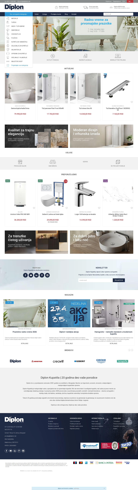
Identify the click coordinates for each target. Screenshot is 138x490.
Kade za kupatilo (20, 122)
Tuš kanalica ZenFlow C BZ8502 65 (118, 125)
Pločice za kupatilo (118, 440)
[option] (69, 41)
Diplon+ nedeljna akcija (69, 348)
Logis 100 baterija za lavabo (85, 230)
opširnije (76, 488)
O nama (50, 437)
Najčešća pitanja (74, 445)
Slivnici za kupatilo (118, 122)
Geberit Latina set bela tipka (52, 230)
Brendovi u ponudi (53, 442)
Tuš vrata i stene (85, 122)
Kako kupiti (95, 437)
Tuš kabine (116, 437)
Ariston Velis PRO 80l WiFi (20, 230)
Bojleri (20, 228)
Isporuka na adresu (97, 442)
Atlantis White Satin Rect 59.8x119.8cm (117, 231)
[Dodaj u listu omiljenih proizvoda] (34, 118)
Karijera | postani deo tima (55, 445)
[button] (118, 14)
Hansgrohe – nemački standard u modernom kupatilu (113, 349)
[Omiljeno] (123, 1)
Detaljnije (24, 360)
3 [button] (75, 65)
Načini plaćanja (96, 440)
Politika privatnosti (75, 440)
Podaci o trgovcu (53, 440)
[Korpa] (130, 2)
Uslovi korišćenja (75, 437)
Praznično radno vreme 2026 (25, 348)
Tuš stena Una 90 (85, 124)
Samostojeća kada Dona (20, 124)
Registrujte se (117, 1)
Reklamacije (95, 445)
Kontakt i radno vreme (76, 442)
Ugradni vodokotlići (52, 228)
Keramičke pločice (118, 228)
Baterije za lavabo (85, 228)
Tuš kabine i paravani (52, 122)
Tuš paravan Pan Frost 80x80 (53, 124)
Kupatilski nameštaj (119, 442)
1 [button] (62, 65)
